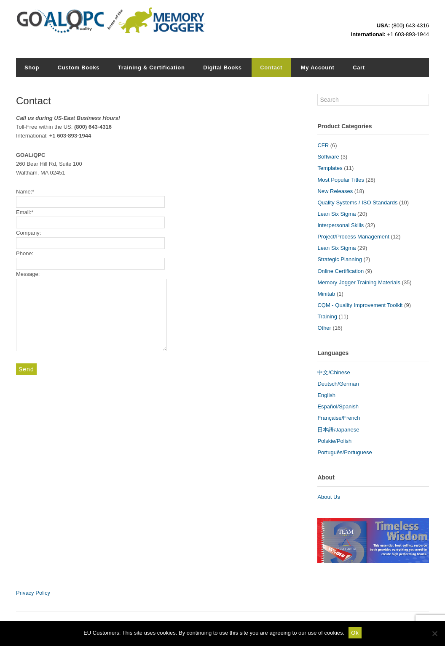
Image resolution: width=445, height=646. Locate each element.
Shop (31, 67)
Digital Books (222, 67)
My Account (318, 67)
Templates (329, 168)
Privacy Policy (33, 593)
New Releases (335, 191)
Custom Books (79, 67)
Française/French (338, 418)
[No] (434, 633)
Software (328, 157)
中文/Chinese (333, 372)
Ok (355, 633)
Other (324, 328)
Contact (271, 67)
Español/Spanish (338, 406)
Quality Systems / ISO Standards (357, 202)
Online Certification (340, 271)
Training (327, 316)
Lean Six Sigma (336, 214)
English (326, 395)
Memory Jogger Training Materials (358, 282)
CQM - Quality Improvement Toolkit (359, 305)
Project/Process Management (353, 236)
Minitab (326, 294)
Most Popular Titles (340, 180)
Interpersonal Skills (340, 225)
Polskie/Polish (334, 441)
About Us (328, 497)
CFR (323, 145)
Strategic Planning (339, 259)
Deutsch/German (338, 384)
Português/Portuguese (344, 452)
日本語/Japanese (338, 429)
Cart (359, 67)
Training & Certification (151, 67)
